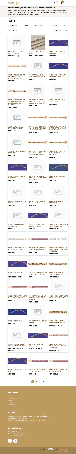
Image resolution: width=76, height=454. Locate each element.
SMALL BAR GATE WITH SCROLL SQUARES (15, 52)
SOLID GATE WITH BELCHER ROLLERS (38, 321)
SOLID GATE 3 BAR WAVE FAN (36, 345)
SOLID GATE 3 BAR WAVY (16, 321)
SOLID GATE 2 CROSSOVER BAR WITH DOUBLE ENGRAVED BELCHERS (37, 153)
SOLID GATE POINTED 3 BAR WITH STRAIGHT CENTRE (38, 273)
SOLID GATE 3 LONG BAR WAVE (57, 177)
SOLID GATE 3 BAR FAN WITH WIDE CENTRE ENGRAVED (17, 296)
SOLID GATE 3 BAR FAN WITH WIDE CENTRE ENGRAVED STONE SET (38, 297)
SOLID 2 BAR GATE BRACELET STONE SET (15, 127)
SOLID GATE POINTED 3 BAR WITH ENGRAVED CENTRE (58, 273)
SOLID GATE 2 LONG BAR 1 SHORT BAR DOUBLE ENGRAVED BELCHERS (16, 76)
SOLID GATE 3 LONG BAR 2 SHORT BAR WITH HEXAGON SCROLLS (38, 177)
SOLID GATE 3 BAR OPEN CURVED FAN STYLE (36, 225)
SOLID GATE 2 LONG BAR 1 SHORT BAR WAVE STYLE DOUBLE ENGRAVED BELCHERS (16, 102)
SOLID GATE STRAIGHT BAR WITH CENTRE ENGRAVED (37, 248)
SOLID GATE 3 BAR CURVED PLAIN (17, 370)
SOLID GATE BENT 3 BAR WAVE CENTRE (16, 225)
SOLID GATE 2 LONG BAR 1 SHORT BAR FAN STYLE (57, 75)
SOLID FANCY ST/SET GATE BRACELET (17, 152)
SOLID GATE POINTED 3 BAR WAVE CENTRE (58, 202)
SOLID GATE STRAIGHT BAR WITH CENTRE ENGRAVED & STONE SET (58, 249)
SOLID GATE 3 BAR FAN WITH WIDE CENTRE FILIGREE (58, 296)
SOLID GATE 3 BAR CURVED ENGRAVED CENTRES (58, 370)
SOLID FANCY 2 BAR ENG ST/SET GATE (57, 100)
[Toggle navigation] (66, 3)
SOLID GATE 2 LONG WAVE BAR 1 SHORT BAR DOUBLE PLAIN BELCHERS (57, 128)
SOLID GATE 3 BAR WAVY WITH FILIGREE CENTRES (57, 321)
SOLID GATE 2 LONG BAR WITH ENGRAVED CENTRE (37, 75)
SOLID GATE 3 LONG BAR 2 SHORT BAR (16, 177)
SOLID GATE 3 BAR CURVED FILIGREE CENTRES (37, 370)
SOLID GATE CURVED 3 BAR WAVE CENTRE (17, 202)
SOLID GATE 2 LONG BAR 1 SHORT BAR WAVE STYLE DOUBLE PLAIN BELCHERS (37, 101)
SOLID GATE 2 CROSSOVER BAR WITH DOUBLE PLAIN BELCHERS (58, 153)
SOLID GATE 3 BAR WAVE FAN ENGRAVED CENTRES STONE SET (57, 345)
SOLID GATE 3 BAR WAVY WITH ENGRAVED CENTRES (17, 345)
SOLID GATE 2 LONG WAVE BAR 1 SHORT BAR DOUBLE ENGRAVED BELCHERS (37, 128)
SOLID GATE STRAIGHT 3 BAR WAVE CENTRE (37, 202)
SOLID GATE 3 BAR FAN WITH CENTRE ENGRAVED (58, 225)
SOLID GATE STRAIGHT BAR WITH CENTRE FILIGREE (17, 248)
